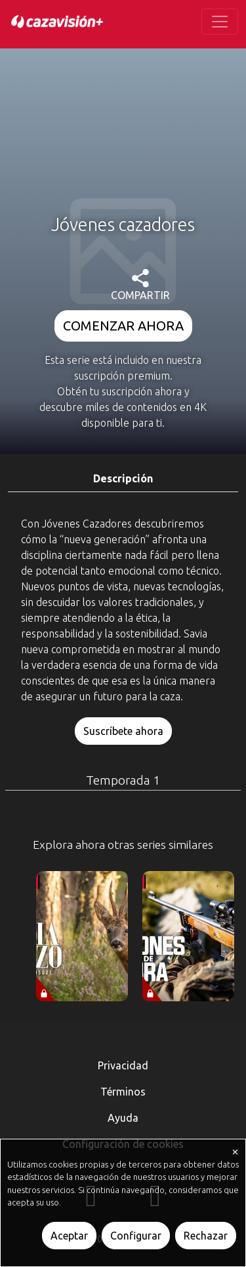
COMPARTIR (140, 285)
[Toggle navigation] (219, 22)
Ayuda (123, 1118)
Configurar (135, 1235)
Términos (123, 1091)
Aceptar (69, 1235)
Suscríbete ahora (123, 731)
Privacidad (123, 1065)
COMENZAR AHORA (123, 325)
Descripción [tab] (123, 478)
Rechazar (206, 1235)
